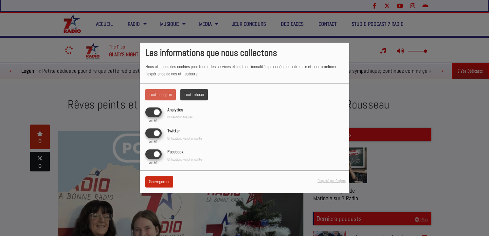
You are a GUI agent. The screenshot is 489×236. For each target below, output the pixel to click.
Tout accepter (160, 94)
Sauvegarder (159, 182)
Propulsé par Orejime (331, 181)
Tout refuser (194, 94)
